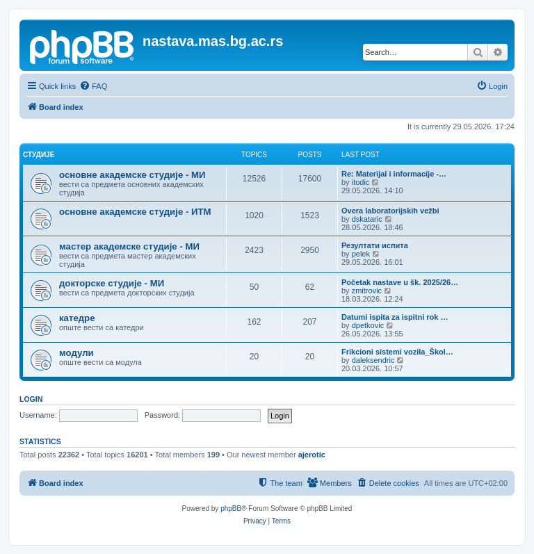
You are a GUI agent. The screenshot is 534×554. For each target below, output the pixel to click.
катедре (77, 318)
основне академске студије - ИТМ (135, 211)
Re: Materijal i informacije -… (393, 174)
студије (38, 154)
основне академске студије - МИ (132, 175)
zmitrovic (367, 290)
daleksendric (373, 360)
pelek (361, 254)
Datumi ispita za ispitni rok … (394, 317)
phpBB (230, 508)
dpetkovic (368, 325)
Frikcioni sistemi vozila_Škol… (397, 352)
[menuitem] (93, 86)
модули (76, 353)
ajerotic (311, 454)
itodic (361, 182)
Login (30, 399)
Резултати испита (374, 245)
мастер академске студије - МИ (129, 246)
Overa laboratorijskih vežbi (390, 210)
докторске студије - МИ (111, 283)
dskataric (367, 219)
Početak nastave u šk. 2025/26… (399, 282)
